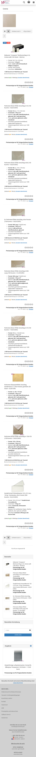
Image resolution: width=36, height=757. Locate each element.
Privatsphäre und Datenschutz (9, 711)
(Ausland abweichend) (23, 77)
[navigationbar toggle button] (33, 2)
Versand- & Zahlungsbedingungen (10, 695)
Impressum (4, 704)
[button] (5, 31)
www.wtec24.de (18, 683)
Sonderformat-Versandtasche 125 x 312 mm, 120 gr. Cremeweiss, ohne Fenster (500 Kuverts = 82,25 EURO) (17, 495)
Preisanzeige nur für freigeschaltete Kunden (18, 673)
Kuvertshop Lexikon (6, 698)
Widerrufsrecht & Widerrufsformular (11, 692)
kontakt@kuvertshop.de (18, 726)
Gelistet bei (4, 717)
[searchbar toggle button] (24, 2)
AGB (2, 708)
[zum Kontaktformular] (18, 732)
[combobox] (16, 31)
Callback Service (5, 714)
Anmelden (18, 635)
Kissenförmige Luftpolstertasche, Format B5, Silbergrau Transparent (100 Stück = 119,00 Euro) (18, 667)
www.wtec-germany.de (18, 749)
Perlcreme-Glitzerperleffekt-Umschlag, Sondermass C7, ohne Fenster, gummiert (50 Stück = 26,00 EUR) (17, 386)
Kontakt (3, 701)
